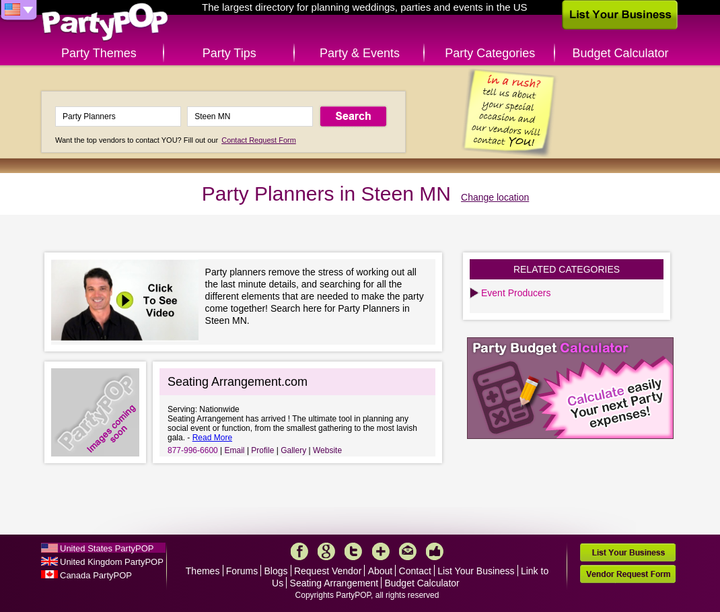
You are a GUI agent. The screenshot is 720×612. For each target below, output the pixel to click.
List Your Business (475, 571)
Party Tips (229, 53)
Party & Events (360, 53)
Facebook (299, 551)
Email (235, 450)
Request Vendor (327, 571)
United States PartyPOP (106, 548)
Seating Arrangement (334, 583)
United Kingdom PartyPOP (112, 562)
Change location (495, 197)
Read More (212, 437)
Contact (415, 571)
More (381, 551)
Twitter (353, 551)
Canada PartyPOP (96, 575)
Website (327, 450)
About (380, 571)
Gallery (293, 450)
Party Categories (490, 53)
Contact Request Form (258, 140)
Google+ (326, 551)
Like (434, 551)
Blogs (276, 571)
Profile (262, 450)
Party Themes (99, 53)
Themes (203, 571)
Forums (242, 571)
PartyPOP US (105, 22)
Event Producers (516, 292)
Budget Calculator (621, 53)
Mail (408, 551)
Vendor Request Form (627, 574)
